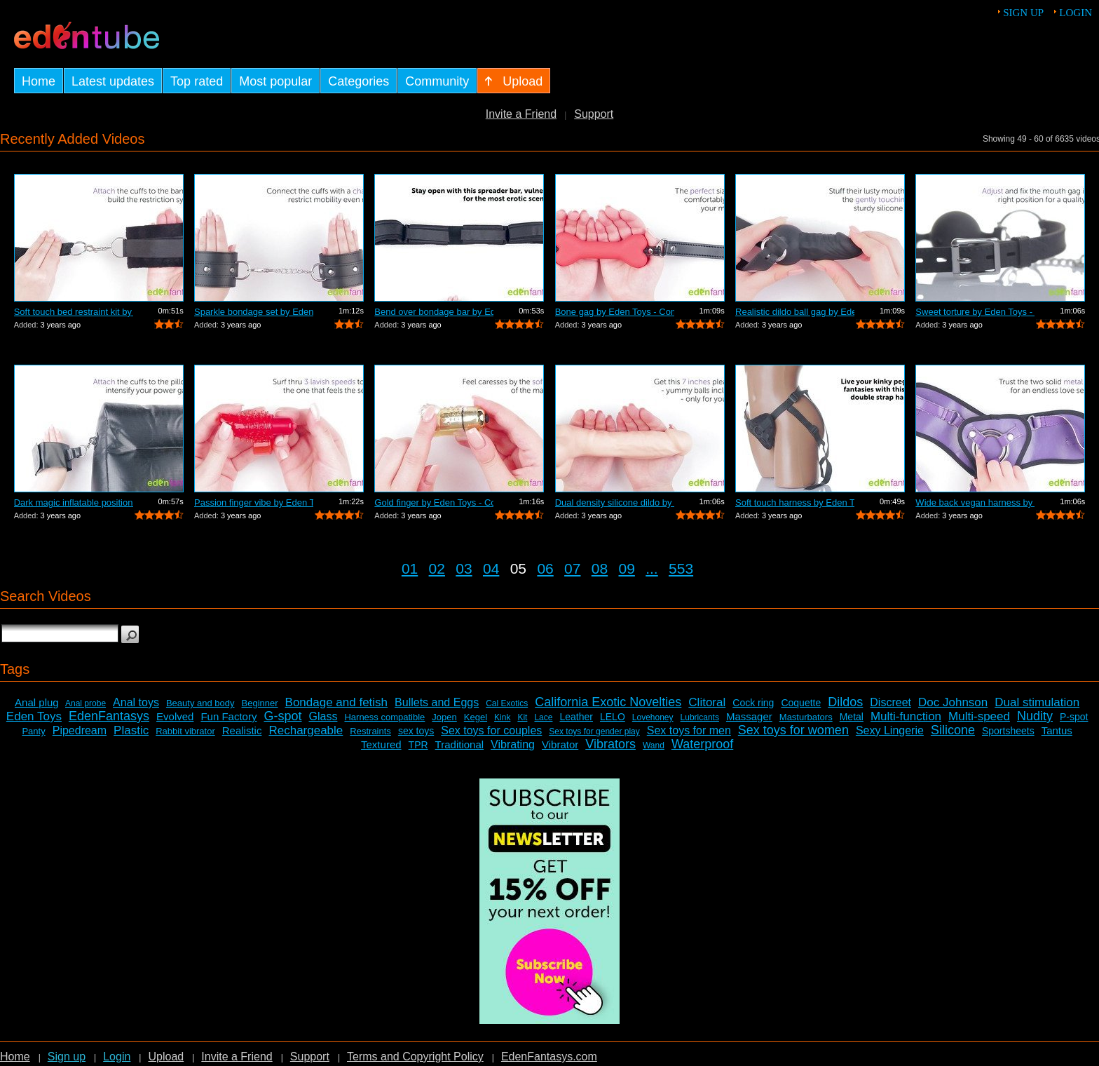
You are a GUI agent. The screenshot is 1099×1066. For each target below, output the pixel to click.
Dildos (845, 702)
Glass (323, 716)
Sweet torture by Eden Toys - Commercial (975, 311)
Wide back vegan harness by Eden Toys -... (975, 502)
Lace (543, 717)
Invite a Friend (521, 114)
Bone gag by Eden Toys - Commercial (614, 311)
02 (437, 568)
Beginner (260, 703)
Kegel (475, 717)
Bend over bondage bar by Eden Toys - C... (433, 311)
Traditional (459, 744)
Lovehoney (653, 717)
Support (593, 114)
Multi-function (906, 716)
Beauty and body (200, 703)
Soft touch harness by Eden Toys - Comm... (794, 502)
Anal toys (136, 702)
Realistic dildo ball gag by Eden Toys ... (794, 311)
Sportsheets (1008, 730)
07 (572, 568)
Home (15, 1056)
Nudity (1035, 716)
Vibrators (610, 744)
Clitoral (706, 702)
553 (681, 568)
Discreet (890, 702)
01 (410, 568)
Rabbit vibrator (185, 731)
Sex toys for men (689, 730)
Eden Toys (34, 716)
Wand (653, 745)
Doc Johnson (953, 702)
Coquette (801, 702)
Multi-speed (979, 716)
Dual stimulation (1037, 702)
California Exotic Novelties (608, 702)
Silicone (953, 730)
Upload (166, 1056)
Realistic (242, 730)
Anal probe (85, 703)
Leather (575, 716)
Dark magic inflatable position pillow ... (73, 502)
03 (464, 568)
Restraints (370, 731)
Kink (502, 717)
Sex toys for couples (491, 730)
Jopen (444, 717)
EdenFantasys (109, 716)
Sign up (1023, 12)
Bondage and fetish (336, 702)
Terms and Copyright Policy (415, 1056)
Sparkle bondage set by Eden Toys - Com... (253, 311)
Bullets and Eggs (437, 702)
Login (1075, 12)
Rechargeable (305, 730)
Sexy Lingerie (890, 730)
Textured (381, 744)
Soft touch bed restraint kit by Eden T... (73, 311)
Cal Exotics (507, 703)
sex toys (416, 730)
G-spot (282, 716)
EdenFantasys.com (549, 1056)
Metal (851, 716)
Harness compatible (384, 717)
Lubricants (700, 717)
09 (627, 568)
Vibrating (513, 744)
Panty (33, 731)
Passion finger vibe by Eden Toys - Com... (253, 502)
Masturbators (806, 717)
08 (600, 568)
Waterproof (702, 744)
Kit (522, 717)
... (652, 568)
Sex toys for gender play (594, 731)
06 (545, 568)
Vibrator (560, 744)
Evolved (174, 716)
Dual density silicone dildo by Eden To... (614, 502)
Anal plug (37, 702)
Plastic (131, 730)
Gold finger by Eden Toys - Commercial (433, 502)
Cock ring (753, 702)
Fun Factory (228, 716)
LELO (612, 716)
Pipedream (80, 730)
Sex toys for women (793, 730)
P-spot (1074, 716)
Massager (749, 716)
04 (491, 568)
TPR (418, 744)
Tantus (1057, 730)
